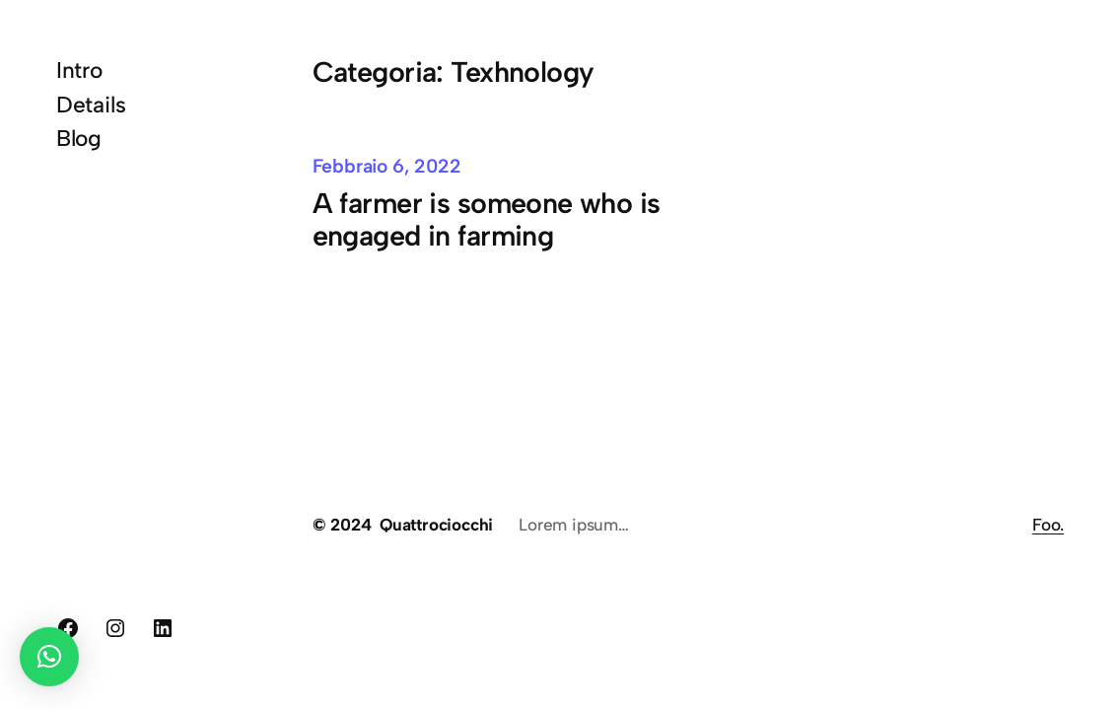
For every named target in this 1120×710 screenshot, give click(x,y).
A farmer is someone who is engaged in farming (487, 219)
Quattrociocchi (436, 524)
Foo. (1048, 524)
